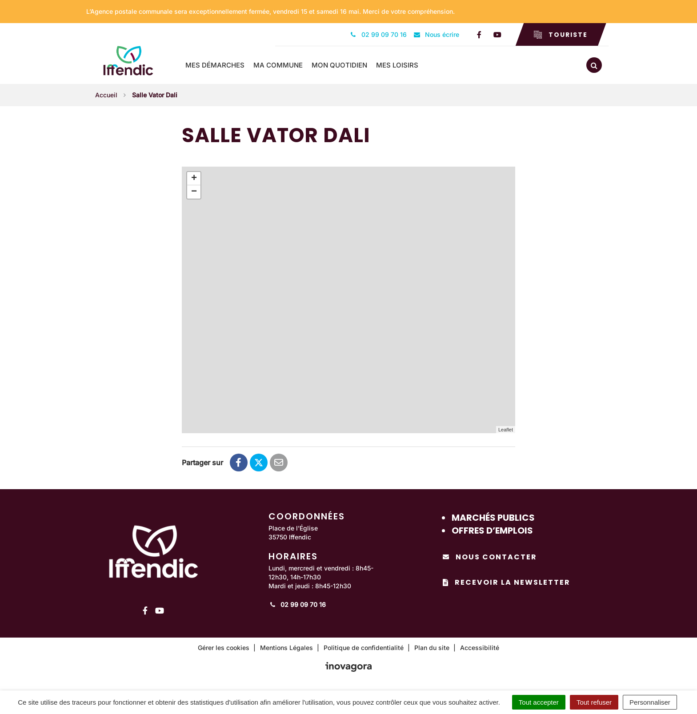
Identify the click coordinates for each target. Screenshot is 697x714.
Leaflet (505, 429)
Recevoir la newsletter (506, 582)
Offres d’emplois (492, 530)
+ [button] (194, 178)
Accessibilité (479, 647)
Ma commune (278, 65)
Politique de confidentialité (364, 647)
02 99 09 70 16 (297, 604)
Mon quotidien (340, 65)
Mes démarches (215, 65)
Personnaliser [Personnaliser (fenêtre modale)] (649, 702)
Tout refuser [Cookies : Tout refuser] (594, 702)
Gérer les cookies (223, 647)
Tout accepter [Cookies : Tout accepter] (539, 702)
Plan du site (431, 647)
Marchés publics (493, 517)
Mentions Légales (286, 647)
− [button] (194, 192)
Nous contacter (490, 557)
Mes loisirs (398, 65)
